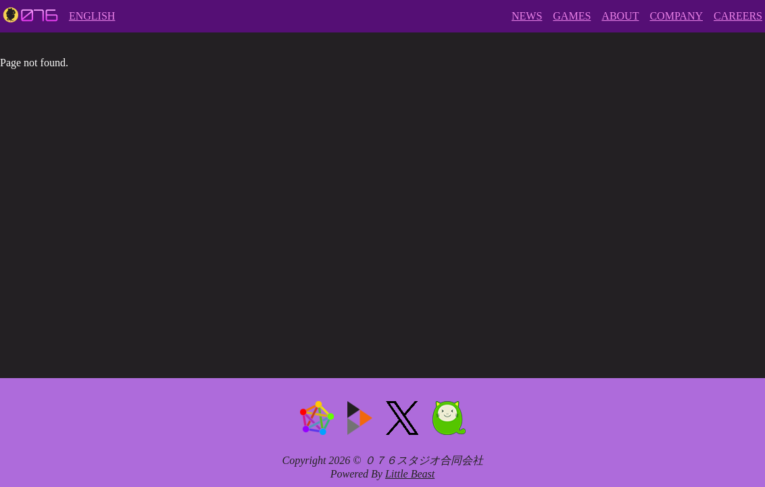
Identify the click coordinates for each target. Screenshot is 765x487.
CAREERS (738, 16)
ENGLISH (92, 16)
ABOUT (620, 16)
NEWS (527, 16)
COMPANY (676, 16)
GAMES (572, 16)
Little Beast (410, 474)
